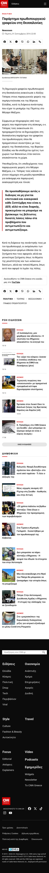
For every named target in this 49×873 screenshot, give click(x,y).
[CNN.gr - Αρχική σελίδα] (6, 801)
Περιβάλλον (9, 698)
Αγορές (29, 687)
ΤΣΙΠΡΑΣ (21, 299)
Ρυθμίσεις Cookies (10, 833)
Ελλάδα (6, 670)
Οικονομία (32, 664)
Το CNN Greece (33, 785)
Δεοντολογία (22, 828)
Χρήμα (28, 676)
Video (29, 752)
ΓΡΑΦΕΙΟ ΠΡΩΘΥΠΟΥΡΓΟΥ (15, 303)
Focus (6, 752)
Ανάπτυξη (30, 670)
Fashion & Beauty (12, 731)
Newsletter (31, 779)
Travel (29, 719)
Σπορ (5, 687)
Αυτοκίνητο (9, 737)
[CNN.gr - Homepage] (4, 4)
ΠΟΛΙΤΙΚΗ (7, 14)
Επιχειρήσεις (32, 682)
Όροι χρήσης (7, 828)
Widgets (29, 774)
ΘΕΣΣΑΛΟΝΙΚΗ (35, 299)
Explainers (8, 770)
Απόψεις (7, 764)
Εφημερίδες (33, 767)
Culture (6, 726)
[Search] (43, 652)
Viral (4, 704)
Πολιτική (7, 682)
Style (6, 719)
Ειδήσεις (15, 4)
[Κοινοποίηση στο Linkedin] (34, 41)
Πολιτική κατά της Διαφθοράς (15, 839)
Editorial (7, 758)
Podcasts (31, 759)
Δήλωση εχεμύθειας (30, 833)
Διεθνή (29, 693)
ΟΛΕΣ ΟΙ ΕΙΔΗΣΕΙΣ (24, 444)
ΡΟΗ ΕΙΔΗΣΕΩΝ (12, 320)
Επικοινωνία (37, 839)
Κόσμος (6, 676)
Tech (5, 693)
